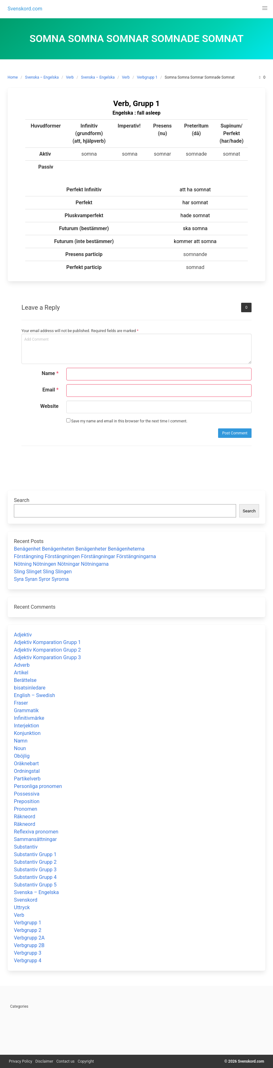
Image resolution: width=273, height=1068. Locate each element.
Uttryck (22, 907)
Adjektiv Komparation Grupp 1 (47, 642)
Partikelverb (27, 779)
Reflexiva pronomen (36, 832)
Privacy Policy (20, 1061)
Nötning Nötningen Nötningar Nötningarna (61, 564)
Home (13, 77)
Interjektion (26, 726)
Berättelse (25, 680)
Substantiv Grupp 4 (35, 877)
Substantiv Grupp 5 (35, 885)
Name (50, 373)
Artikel (21, 673)
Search (21, 500)
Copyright (86, 1061)
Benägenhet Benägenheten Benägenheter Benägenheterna (79, 549)
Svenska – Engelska (42, 77)
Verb (70, 77)
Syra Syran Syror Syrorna (41, 579)
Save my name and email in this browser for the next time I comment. (126, 420)
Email (50, 390)
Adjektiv (23, 635)
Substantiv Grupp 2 (35, 862)
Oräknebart (26, 764)
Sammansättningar (35, 839)
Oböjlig (22, 756)
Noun (20, 748)
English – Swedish (34, 695)
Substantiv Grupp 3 (35, 870)
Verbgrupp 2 (27, 930)
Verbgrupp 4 (27, 961)
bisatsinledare (29, 688)
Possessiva (26, 794)
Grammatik (26, 710)
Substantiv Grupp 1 (35, 854)
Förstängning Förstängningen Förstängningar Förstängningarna (85, 556)
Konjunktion (27, 733)
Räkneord (24, 817)
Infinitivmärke (29, 718)
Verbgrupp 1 (147, 77)
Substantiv (26, 847)
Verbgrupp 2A (29, 938)
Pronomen (25, 809)
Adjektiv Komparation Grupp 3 (47, 657)
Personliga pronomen (38, 786)
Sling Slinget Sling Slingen (43, 572)
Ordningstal (27, 771)
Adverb (22, 665)
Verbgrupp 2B (29, 945)
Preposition (26, 801)
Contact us (65, 1061)
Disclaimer (44, 1061)
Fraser (21, 703)
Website (49, 406)
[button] (265, 8)
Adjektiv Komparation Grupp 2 (47, 650)
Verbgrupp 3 (27, 953)
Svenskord (25, 900)
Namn (20, 741)
